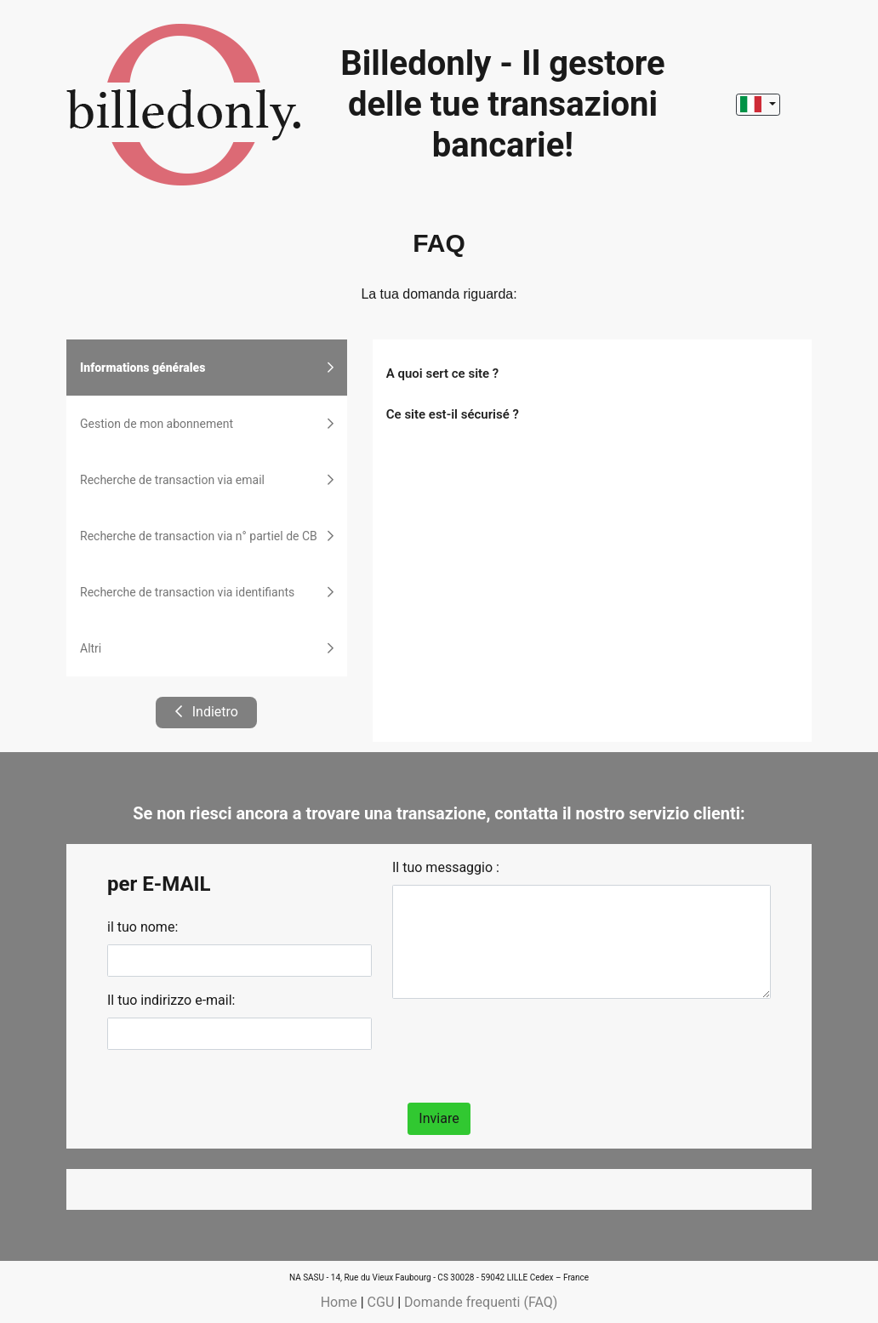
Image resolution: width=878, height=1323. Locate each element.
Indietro (206, 712)
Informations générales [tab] (207, 367)
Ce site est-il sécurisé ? (452, 414)
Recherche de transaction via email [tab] (207, 480)
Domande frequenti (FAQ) (480, 1302)
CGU (381, 1302)
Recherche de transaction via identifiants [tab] (207, 592)
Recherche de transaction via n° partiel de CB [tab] (207, 536)
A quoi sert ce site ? (442, 373)
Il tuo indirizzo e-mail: (171, 1000)
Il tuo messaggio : (445, 867)
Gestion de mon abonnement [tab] (207, 424)
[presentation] (521, 1045)
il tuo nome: (142, 927)
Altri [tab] (207, 648)
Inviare (439, 1118)
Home (339, 1302)
